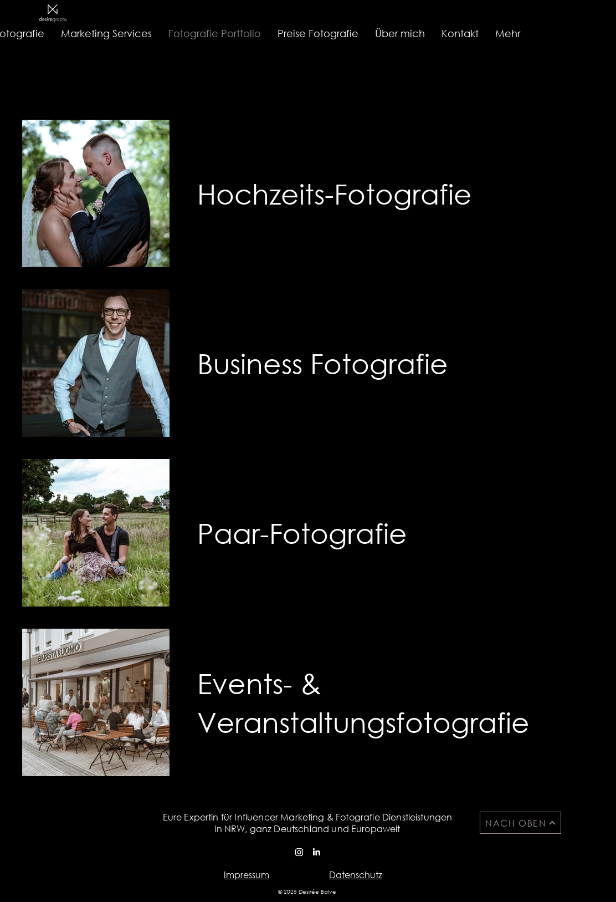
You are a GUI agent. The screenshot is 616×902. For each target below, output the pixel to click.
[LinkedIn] (316, 852)
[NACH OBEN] (520, 823)
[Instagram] (299, 852)
